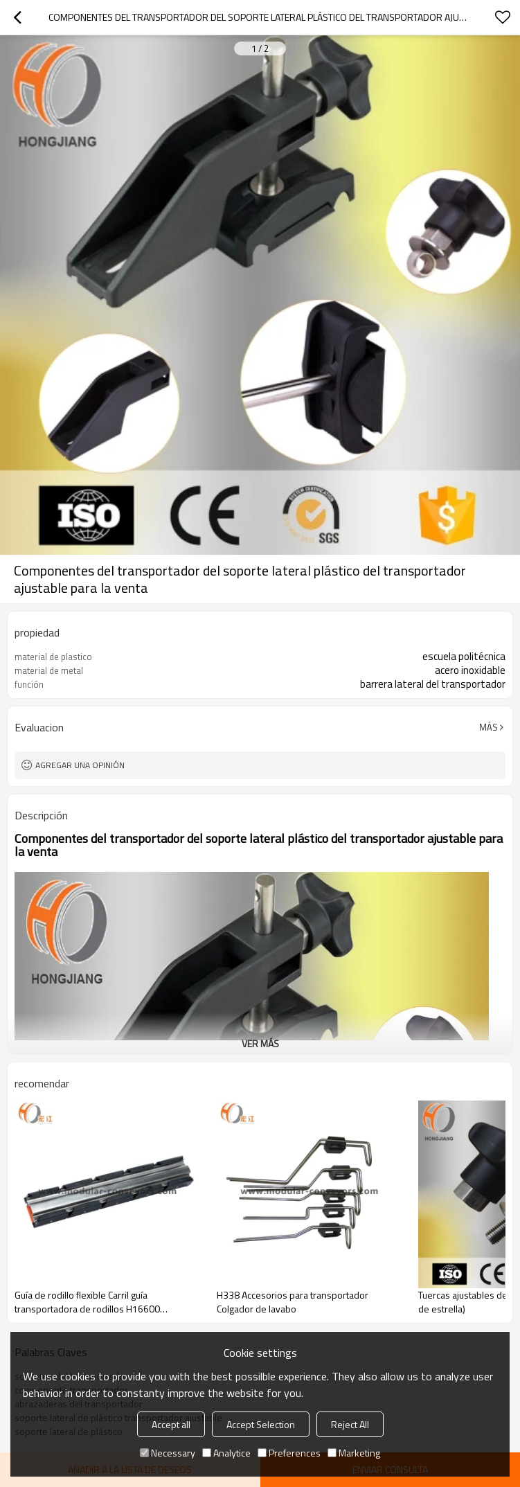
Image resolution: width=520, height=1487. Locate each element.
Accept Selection (260, 1424)
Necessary (167, 1452)
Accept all (171, 1424)
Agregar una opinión (80, 765)
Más (488, 727)
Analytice (226, 1452)
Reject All (350, 1424)
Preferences (289, 1452)
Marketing (354, 1452)
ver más (260, 1043)
